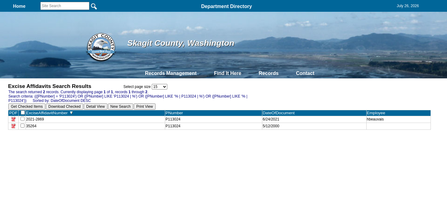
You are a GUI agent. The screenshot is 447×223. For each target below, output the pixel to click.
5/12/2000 (271, 126)
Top (120, 143)
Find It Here (227, 73)
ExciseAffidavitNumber (49, 113)
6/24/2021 (271, 119)
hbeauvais (375, 119)
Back (139, 143)
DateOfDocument (280, 113)
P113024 (172, 119)
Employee (377, 113)
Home (163, 143)
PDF (13, 113)
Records (268, 73)
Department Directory (226, 6)
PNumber (175, 113)
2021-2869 (35, 119)
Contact (305, 73)
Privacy (221, 143)
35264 (31, 126)
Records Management (170, 73)
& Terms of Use (244, 143)
